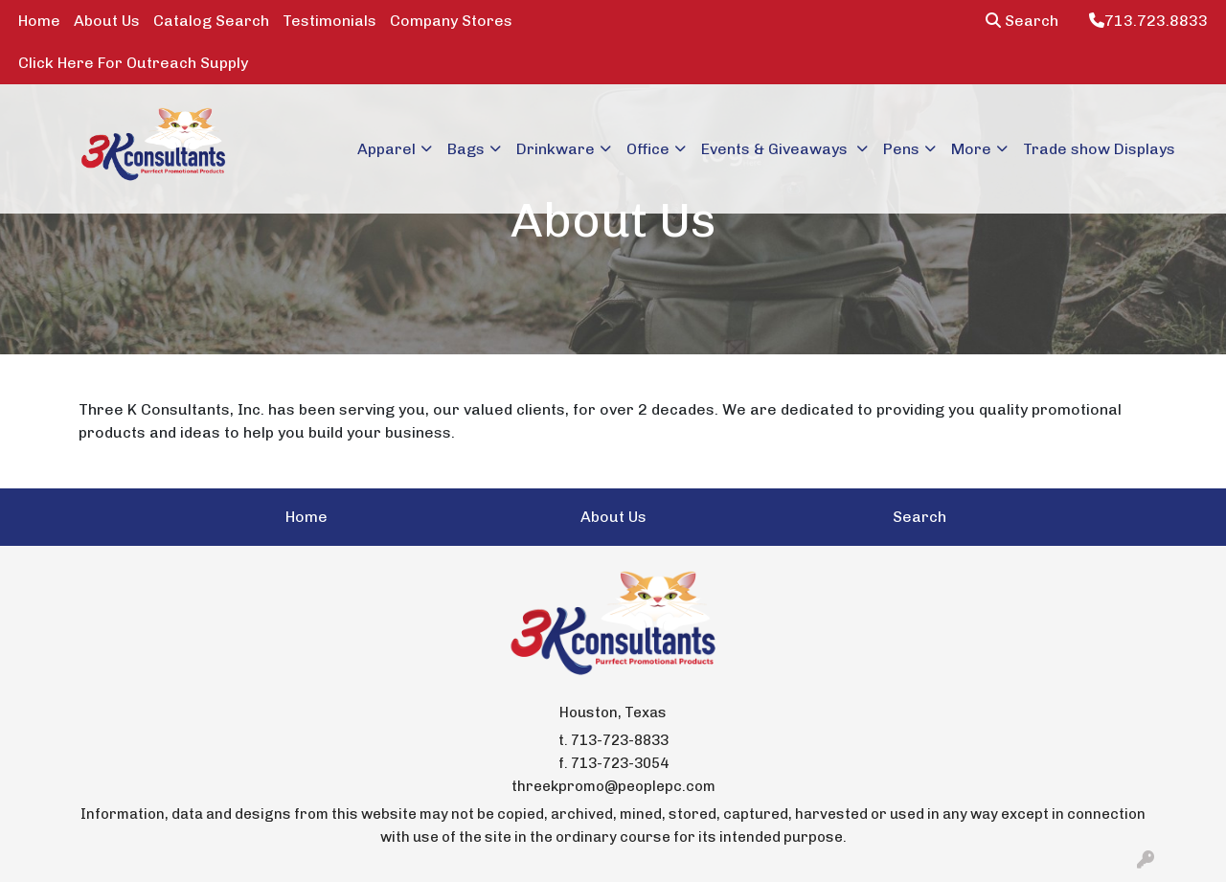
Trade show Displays (1099, 149)
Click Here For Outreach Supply (133, 63)
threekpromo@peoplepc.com (613, 786)
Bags (466, 149)
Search (1022, 20)
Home (39, 20)
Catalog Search (211, 20)
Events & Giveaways (776, 149)
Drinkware (555, 149)
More (971, 149)
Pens (901, 149)
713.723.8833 (1148, 20)
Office (648, 149)
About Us (107, 20)
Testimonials (329, 20)
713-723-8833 (620, 740)
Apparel (386, 149)
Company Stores (451, 20)
